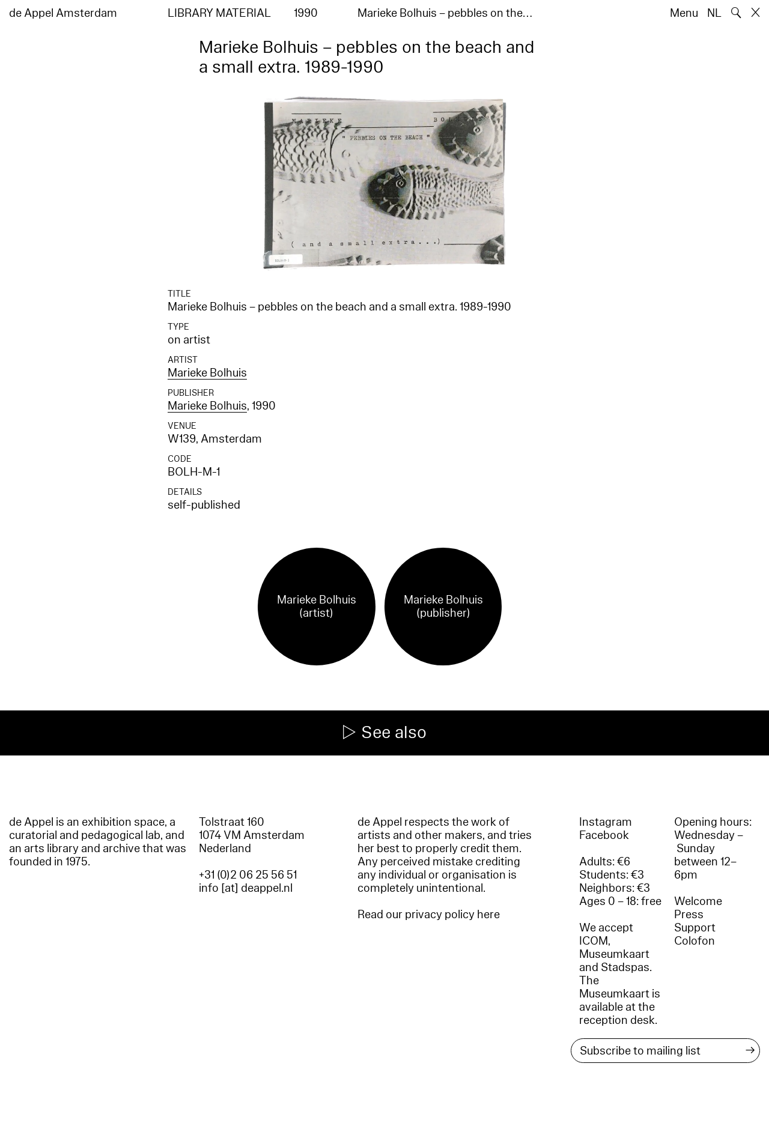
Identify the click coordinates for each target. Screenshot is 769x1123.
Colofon (694, 941)
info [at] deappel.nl (246, 888)
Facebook (604, 835)
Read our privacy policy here (428, 914)
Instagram (605, 822)
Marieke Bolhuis (207, 373)
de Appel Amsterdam (63, 13)
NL (714, 13)
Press (689, 914)
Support (695, 928)
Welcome (698, 901)
